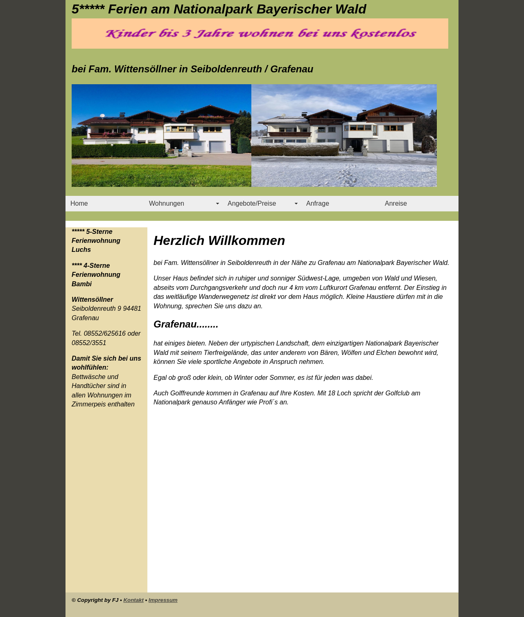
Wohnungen (166, 203)
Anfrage (317, 203)
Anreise (396, 203)
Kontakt (133, 600)
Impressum (163, 600)
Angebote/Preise (252, 203)
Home (79, 203)
